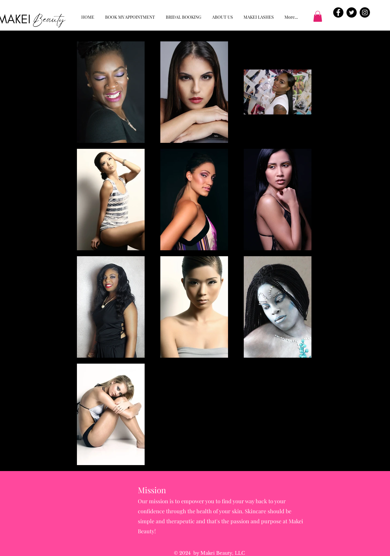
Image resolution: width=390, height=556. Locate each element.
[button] (317, 16)
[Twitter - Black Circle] (351, 12)
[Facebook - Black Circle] (338, 12)
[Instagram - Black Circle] (365, 12)
